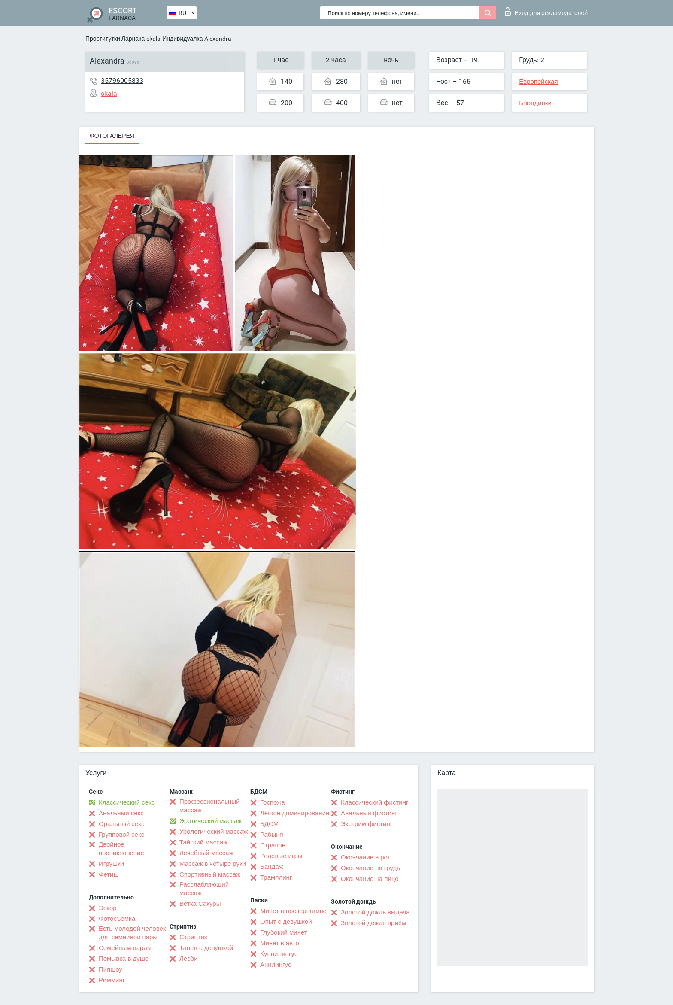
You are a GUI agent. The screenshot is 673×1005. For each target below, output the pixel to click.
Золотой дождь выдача (375, 912)
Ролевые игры (281, 856)
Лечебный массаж (206, 853)
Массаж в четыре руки (212, 864)
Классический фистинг (374, 802)
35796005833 (122, 80)
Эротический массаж (210, 821)
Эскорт (109, 908)
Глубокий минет (283, 932)
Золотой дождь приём (373, 923)
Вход (546, 11)
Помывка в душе (124, 958)
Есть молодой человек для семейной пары (132, 933)
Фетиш (109, 874)
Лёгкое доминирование (294, 813)
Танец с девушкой (206, 948)
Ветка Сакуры (200, 904)
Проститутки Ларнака (115, 38)
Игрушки (111, 864)
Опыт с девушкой (286, 922)
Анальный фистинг (369, 813)
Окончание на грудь (370, 868)
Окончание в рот (365, 857)
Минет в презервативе (293, 911)
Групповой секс (121, 834)
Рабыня (271, 834)
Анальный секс (121, 813)
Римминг (112, 980)
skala (153, 38)
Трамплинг (276, 877)
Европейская (538, 81)
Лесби (188, 958)
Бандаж (271, 867)
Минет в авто (279, 943)
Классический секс (127, 802)
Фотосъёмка (117, 919)
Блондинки (535, 103)
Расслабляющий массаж (204, 889)
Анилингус (275, 965)
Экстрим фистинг (366, 824)
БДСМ (269, 824)
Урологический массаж (213, 831)
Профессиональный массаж (209, 806)
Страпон (272, 845)
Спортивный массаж (209, 874)
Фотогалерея (112, 135)
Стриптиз (193, 937)
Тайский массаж (203, 842)
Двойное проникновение (121, 849)
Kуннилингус (278, 954)
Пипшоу (110, 969)
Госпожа (272, 802)
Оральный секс (121, 824)
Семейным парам (125, 948)
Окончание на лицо (370, 879)
